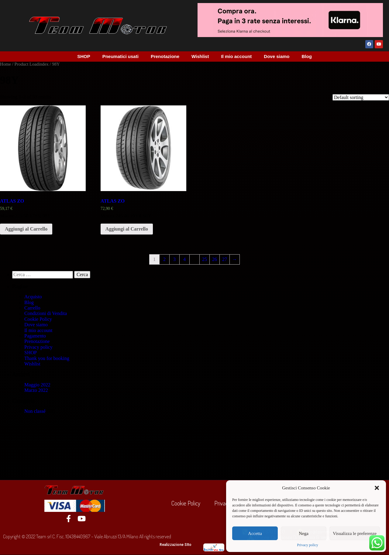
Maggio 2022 (37, 385)
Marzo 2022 (36, 390)
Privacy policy (307, 545)
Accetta (255, 533)
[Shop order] (360, 97)
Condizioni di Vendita (45, 314)
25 (204, 259)
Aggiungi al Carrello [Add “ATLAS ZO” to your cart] (26, 229)
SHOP (83, 56)
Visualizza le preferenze (355, 533)
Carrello (32, 308)
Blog (307, 56)
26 (214, 259)
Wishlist (200, 56)
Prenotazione (165, 56)
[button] (377, 488)
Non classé (35, 411)
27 (224, 259)
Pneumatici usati (120, 56)
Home (5, 64)
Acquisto (33, 297)
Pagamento (35, 336)
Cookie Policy (38, 319)
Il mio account (236, 56)
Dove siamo (276, 56)
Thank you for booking (46, 358)
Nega (303, 533)
